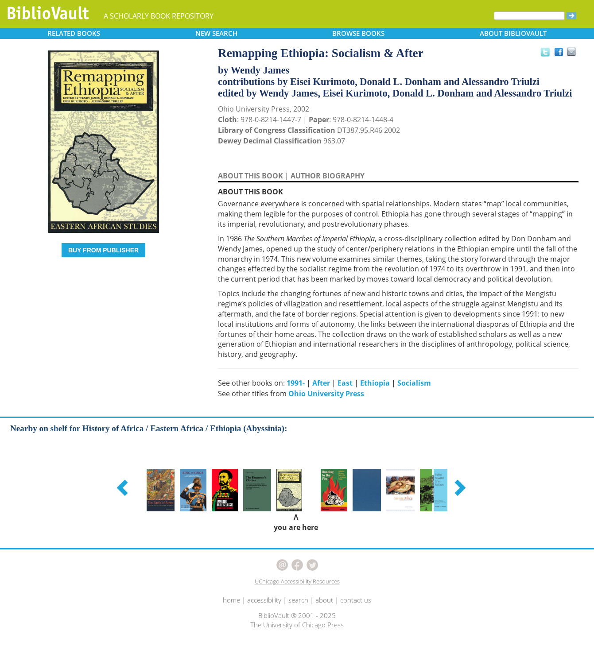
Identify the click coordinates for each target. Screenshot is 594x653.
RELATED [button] (73, 33)
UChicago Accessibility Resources (297, 581)
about (324, 599)
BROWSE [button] (358, 33)
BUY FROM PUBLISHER (103, 250)
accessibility (264, 599)
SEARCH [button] (216, 33)
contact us (355, 599)
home (231, 599)
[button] (123, 487)
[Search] (529, 16)
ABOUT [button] (513, 33)
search (298, 599)
